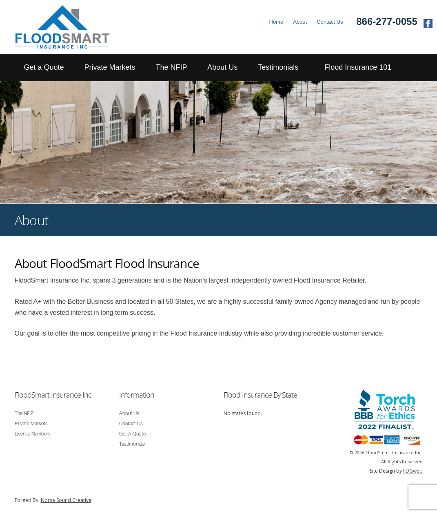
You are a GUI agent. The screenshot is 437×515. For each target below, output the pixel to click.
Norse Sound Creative (66, 500)
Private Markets (109, 67)
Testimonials (278, 67)
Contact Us (330, 22)
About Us (222, 67)
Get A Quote (132, 434)
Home (276, 22)
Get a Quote (44, 67)
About (300, 22)
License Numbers (33, 434)
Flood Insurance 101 (357, 67)
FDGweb (413, 470)
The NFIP (171, 67)
